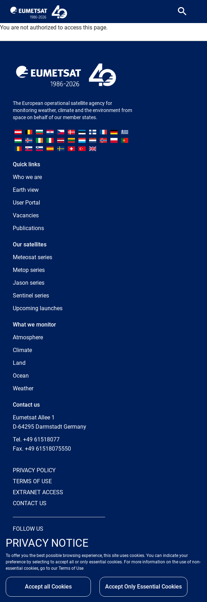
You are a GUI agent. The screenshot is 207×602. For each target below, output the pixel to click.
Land (19, 362)
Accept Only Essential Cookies (143, 586)
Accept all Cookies (48, 586)
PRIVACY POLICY (34, 470)
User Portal (26, 202)
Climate (22, 350)
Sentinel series (31, 295)
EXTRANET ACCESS (38, 492)
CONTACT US (30, 503)
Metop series (29, 270)
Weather (23, 388)
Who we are (27, 177)
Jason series (28, 282)
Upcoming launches (37, 308)
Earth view (26, 189)
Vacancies (26, 215)
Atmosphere (28, 337)
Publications (28, 228)
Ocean (21, 375)
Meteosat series (32, 257)
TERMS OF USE (32, 481)
